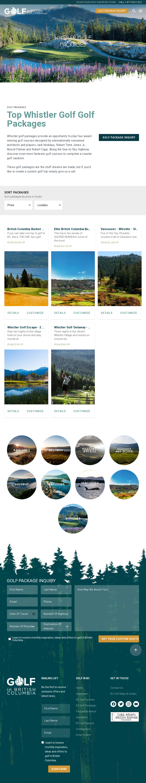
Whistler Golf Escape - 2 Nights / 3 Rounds (26, 327)
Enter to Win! (83, 734)
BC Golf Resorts (85, 723)
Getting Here (83, 729)
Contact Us (116, 687)
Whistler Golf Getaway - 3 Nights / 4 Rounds (73, 327)
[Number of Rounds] (22, 626)
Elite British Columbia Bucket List (73, 229)
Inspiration (82, 693)
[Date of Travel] (22, 614)
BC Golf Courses (85, 699)
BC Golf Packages (86, 705)
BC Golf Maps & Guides (123, 693)
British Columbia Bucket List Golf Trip (26, 229)
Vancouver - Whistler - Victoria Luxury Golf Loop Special (120, 229)
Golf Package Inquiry (112, 10)
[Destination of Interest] (56, 626)
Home (79, 687)
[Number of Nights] (56, 614)
